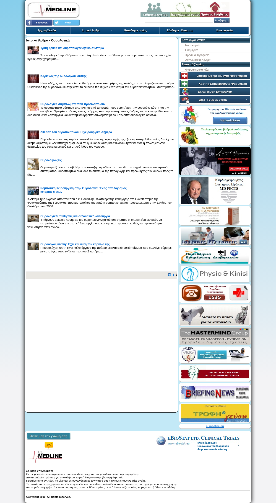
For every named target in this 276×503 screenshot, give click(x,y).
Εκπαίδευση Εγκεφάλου (215, 91)
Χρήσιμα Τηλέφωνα (197, 55)
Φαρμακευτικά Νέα (196, 69)
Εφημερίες (191, 50)
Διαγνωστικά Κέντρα (198, 60)
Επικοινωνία (224, 30)
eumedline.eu (215, 426)
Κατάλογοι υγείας (135, 30)
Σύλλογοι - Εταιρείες (180, 30)
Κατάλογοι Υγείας (193, 40)
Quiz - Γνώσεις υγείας (223, 99)
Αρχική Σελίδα (46, 30)
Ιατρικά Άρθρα (97, 30)
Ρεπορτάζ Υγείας (193, 64)
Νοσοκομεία (192, 45)
